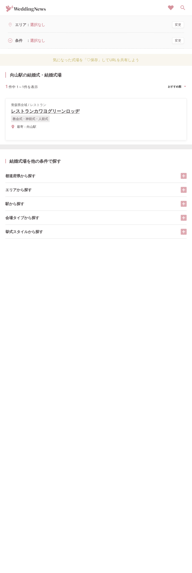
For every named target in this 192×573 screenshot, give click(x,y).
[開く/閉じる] (184, 176)
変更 (178, 24)
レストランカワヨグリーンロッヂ (45, 111)
